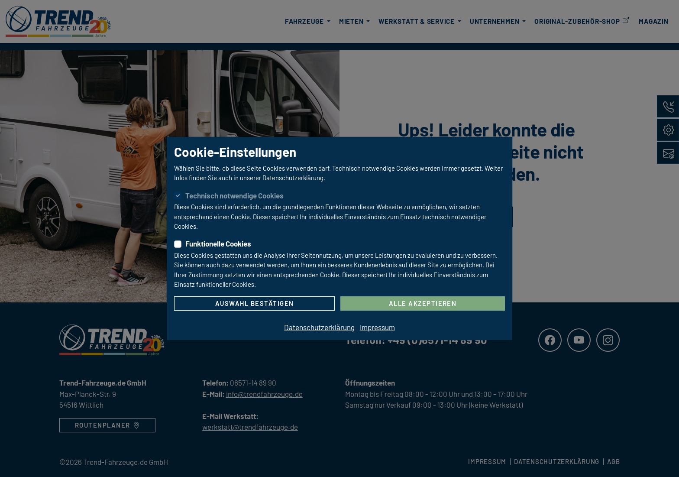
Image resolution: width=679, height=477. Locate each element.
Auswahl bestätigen (254, 303)
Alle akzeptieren (423, 303)
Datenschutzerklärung (319, 327)
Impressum (377, 327)
